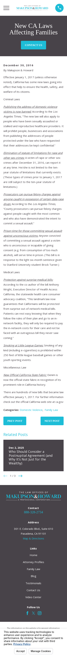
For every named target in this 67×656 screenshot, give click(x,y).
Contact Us (33, 45)
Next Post (51, 420)
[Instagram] (39, 613)
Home (33, 555)
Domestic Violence (31, 410)
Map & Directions (33, 538)
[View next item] (20, 476)
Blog (33, 576)
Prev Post (14, 420)
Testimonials (33, 583)
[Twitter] (33, 613)
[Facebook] (27, 613)
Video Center (33, 597)
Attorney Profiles (33, 562)
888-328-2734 (33, 512)
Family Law (51, 410)
